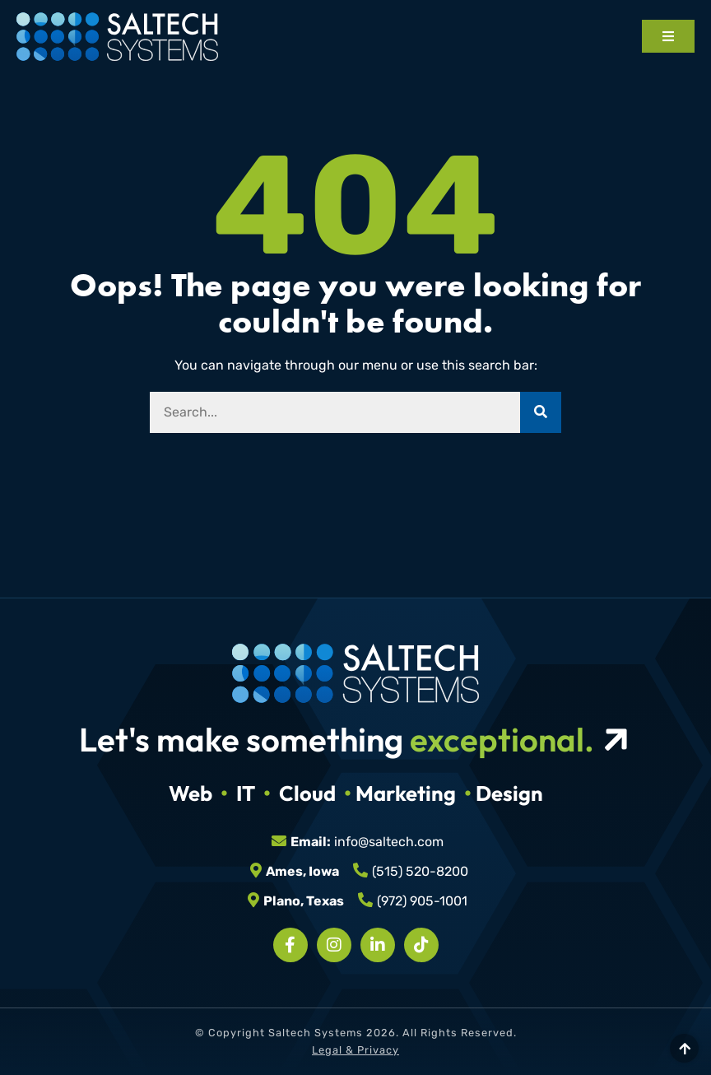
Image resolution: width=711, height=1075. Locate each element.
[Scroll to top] (684, 1048)
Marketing (406, 793)
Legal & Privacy (355, 1049)
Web (189, 793)
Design (509, 793)
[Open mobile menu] (668, 36)
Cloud (307, 793)
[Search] (540, 412)
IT (245, 793)
